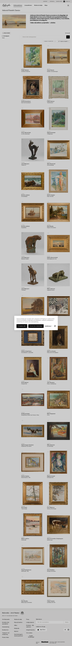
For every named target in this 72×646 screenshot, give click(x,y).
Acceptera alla (22, 326)
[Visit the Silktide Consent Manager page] (55, 326)
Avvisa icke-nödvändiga (36, 326)
